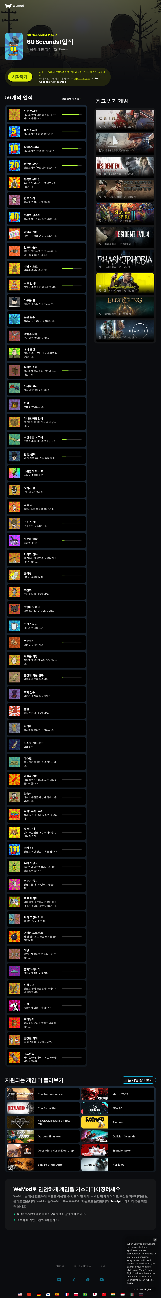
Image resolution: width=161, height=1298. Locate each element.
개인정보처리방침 (82, 1266)
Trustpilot (117, 1201)
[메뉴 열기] (154, 5)
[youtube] (102, 1280)
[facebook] (88, 1280)
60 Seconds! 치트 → (42, 35)
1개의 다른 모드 (82, 78)
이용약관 (60, 1266)
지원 (103, 1266)
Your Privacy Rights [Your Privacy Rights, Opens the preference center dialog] (142, 1289)
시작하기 (19, 76)
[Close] (155, 1240)
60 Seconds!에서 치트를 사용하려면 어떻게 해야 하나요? (51, 1214)
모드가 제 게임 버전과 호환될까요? (38, 1220)
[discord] (59, 1280)
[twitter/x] (73, 1280)
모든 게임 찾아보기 (138, 1080)
